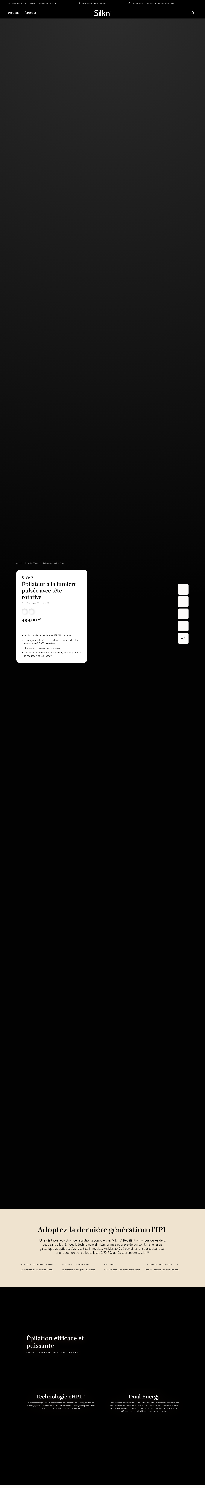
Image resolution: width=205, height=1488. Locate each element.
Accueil (19, 563)
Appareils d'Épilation (32, 563)
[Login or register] (192, 12)
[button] (183, 638)
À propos (30, 12)
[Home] (102, 13)
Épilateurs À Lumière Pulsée (53, 563)
